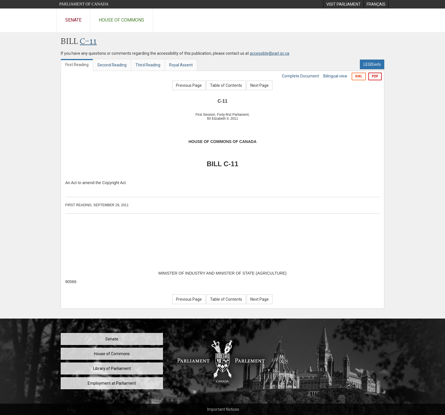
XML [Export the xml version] (358, 76)
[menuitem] (343, 4)
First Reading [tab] (77, 64)
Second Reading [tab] (112, 65)
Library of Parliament (112, 368)
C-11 (88, 41)
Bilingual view (335, 76)
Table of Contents (226, 85)
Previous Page (189, 85)
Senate (73, 20)
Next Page (259, 85)
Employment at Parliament (112, 383)
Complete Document (300, 76)
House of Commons (121, 20)
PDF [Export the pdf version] (375, 76)
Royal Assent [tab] (181, 65)
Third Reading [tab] (147, 65)
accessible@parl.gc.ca (269, 53)
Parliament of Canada (83, 4)
